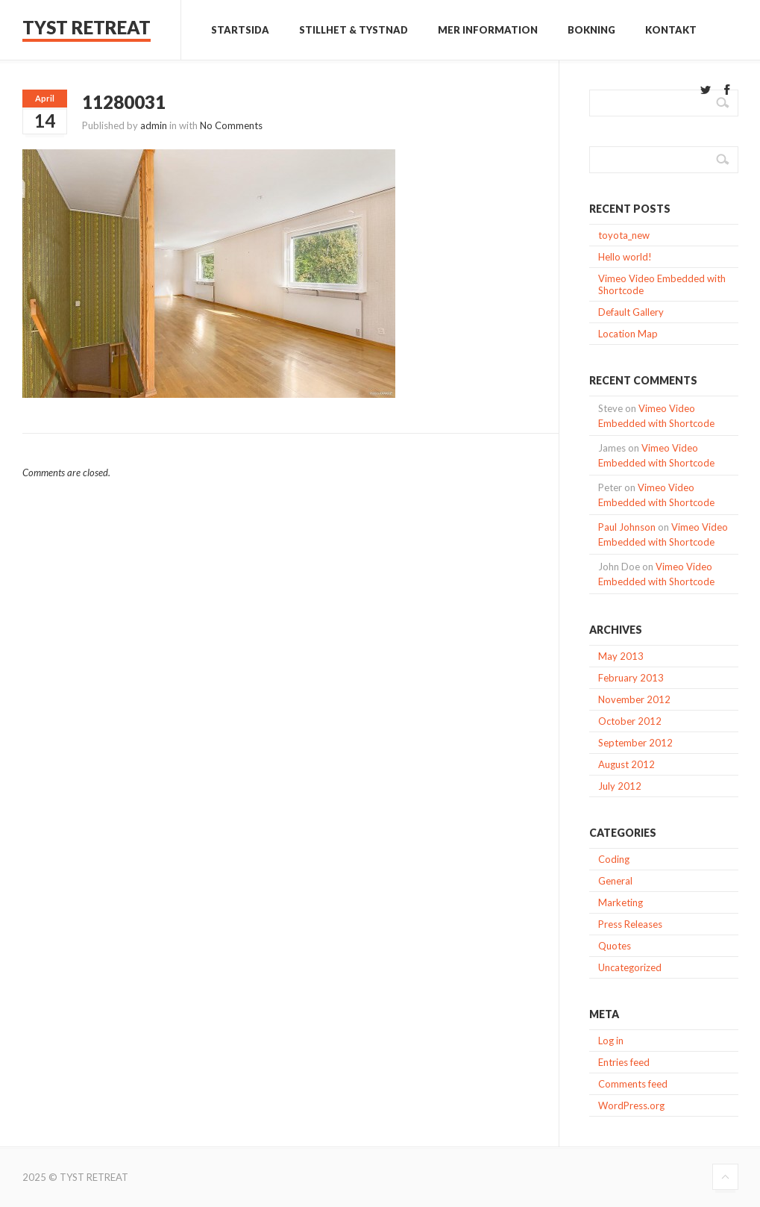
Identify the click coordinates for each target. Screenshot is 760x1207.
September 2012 (635, 743)
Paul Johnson (627, 527)
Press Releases (630, 924)
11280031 (124, 102)
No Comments (231, 125)
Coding (613, 859)
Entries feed (624, 1062)
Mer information (488, 30)
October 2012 (630, 721)
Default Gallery (631, 312)
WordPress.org (631, 1105)
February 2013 (631, 678)
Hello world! (625, 257)
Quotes (614, 946)
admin (153, 125)
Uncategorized (630, 967)
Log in (611, 1041)
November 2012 (634, 699)
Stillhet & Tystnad (353, 30)
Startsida (240, 30)
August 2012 (626, 764)
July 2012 (619, 786)
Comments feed (633, 1084)
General (615, 881)
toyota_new (624, 235)
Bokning (591, 30)
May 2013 (621, 656)
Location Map (628, 334)
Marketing (620, 902)
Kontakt (671, 30)
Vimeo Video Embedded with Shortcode (662, 284)
